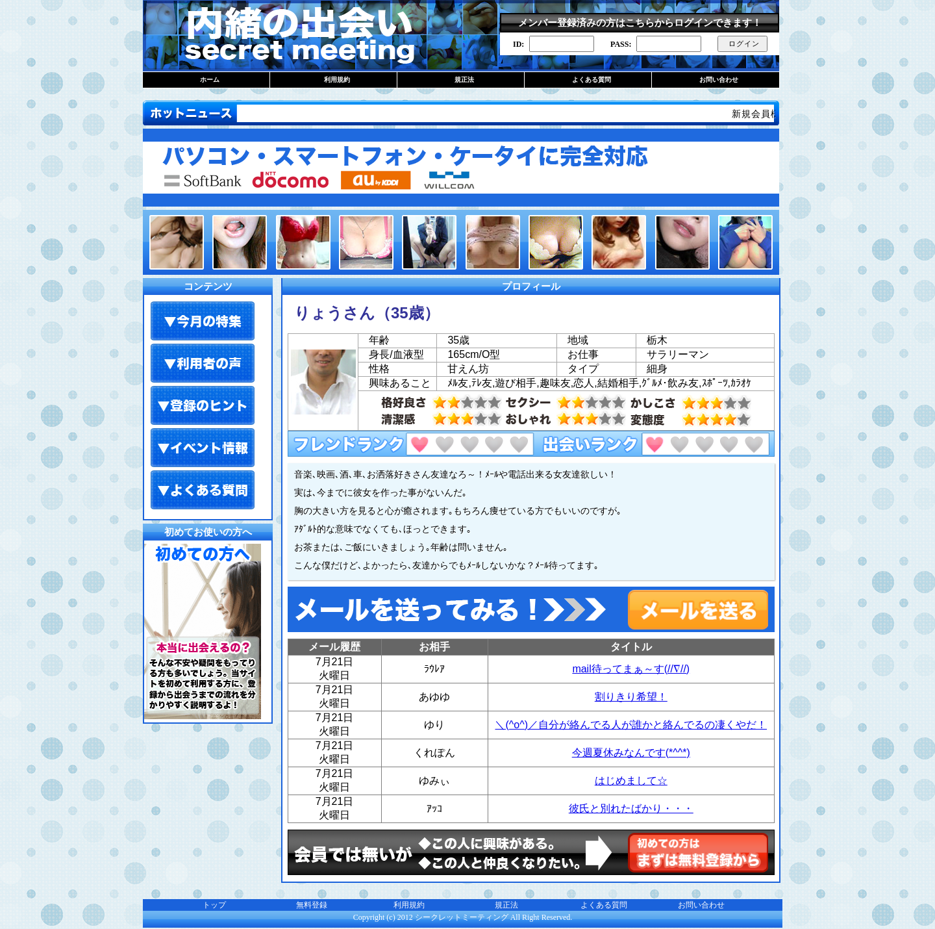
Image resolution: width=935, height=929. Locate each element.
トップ (214, 905)
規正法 (464, 79)
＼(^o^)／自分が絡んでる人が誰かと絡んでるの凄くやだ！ (631, 724)
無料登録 (311, 905)
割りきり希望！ (631, 696)
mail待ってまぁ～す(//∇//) (631, 668)
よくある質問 (591, 79)
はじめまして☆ (631, 780)
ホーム (209, 79)
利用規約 (337, 79)
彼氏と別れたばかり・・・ (631, 808)
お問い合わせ (719, 79)
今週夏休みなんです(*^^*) (631, 752)
